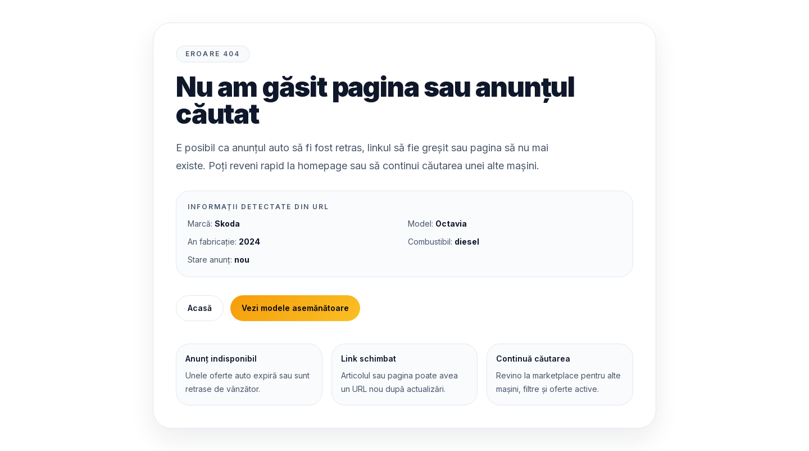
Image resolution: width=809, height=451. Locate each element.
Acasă (200, 308)
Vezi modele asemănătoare (295, 308)
